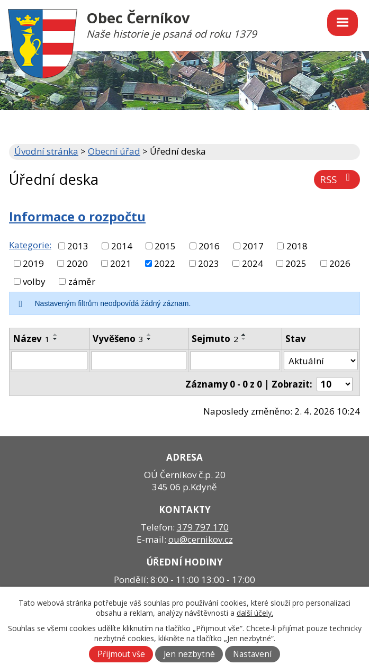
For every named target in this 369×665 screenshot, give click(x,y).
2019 (33, 263)
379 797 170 (203, 527)
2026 (339, 263)
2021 (120, 263)
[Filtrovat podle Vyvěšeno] (139, 360)
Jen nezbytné (189, 654)
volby (34, 281)
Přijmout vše (121, 654)
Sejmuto (215, 338)
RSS (337, 179)
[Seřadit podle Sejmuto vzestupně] (244, 334)
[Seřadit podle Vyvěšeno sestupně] (149, 339)
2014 (121, 246)
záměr (81, 281)
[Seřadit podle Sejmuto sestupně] (244, 339)
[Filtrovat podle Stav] (321, 360)
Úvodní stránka (46, 151)
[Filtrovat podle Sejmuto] (235, 360)
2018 (297, 246)
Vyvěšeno (118, 338)
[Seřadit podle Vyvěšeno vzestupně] (149, 334)
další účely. (255, 613)
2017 (253, 246)
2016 (209, 246)
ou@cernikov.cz (200, 539)
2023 (208, 263)
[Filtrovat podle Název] (49, 360)
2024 (252, 263)
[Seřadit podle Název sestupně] (55, 339)
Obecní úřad (114, 151)
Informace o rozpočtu (77, 216)
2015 (165, 246)
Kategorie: (30, 245)
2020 (77, 263)
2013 (77, 246)
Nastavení (252, 654)
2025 (296, 263)
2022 (164, 263)
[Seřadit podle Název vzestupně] (55, 334)
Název (31, 338)
